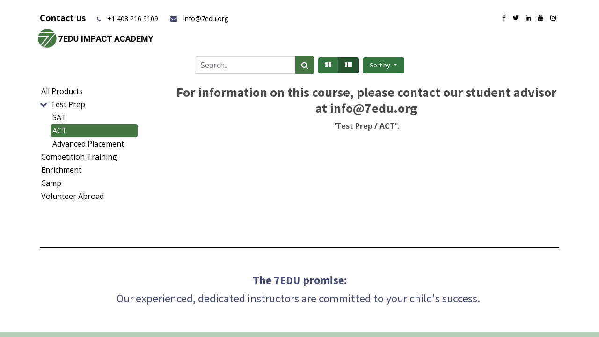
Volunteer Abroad (72, 196)
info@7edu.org (198, 18)
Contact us (64, 17)
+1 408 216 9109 (132, 18)
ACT (59, 130)
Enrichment (61, 170)
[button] (383, 65)
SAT (59, 117)
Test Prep (68, 104)
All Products (62, 91)
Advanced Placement (88, 144)
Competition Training (79, 157)
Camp (51, 183)
